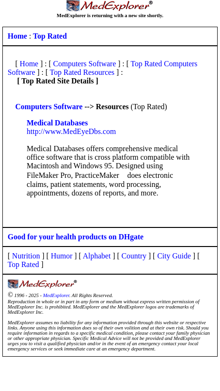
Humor (61, 256)
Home (29, 64)
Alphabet (97, 256)
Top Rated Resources (82, 72)
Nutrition (26, 256)
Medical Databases (57, 123)
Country (133, 256)
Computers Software (84, 64)
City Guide (174, 256)
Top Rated (23, 264)
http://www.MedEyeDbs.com (71, 131)
